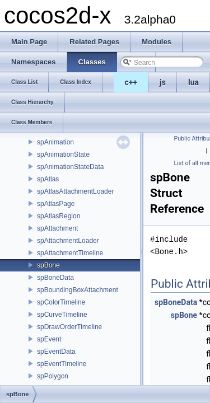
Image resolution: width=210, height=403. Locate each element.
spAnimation (55, 142)
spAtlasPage (55, 204)
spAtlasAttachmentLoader (75, 191)
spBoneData (55, 278)
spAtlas (48, 179)
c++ (131, 82)
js (163, 82)
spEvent (49, 339)
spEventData (56, 351)
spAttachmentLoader (68, 241)
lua (193, 82)
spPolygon (52, 376)
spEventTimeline (61, 364)
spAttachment (57, 228)
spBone (48, 265)
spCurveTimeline (62, 314)
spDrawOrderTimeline (69, 327)
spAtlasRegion (58, 216)
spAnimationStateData (70, 167)
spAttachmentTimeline (70, 253)
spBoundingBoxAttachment (77, 290)
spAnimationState (63, 154)
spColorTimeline (61, 302)
